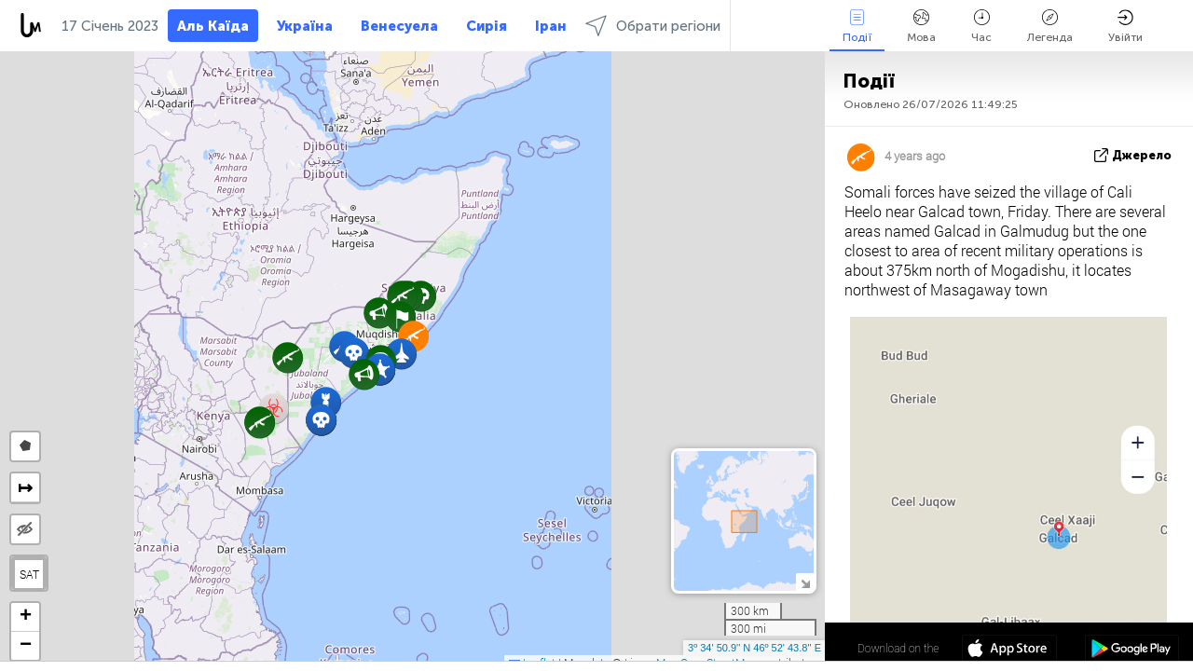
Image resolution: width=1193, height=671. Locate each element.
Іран (551, 26)
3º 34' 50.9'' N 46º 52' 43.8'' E (754, 647)
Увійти (1125, 26)
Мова (921, 26)
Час (981, 26)
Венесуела (399, 26)
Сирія (486, 26)
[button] (321, 420)
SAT (29, 574)
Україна (305, 26)
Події (857, 26)
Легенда (1050, 26)
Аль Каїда (213, 26)
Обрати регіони (652, 25)
